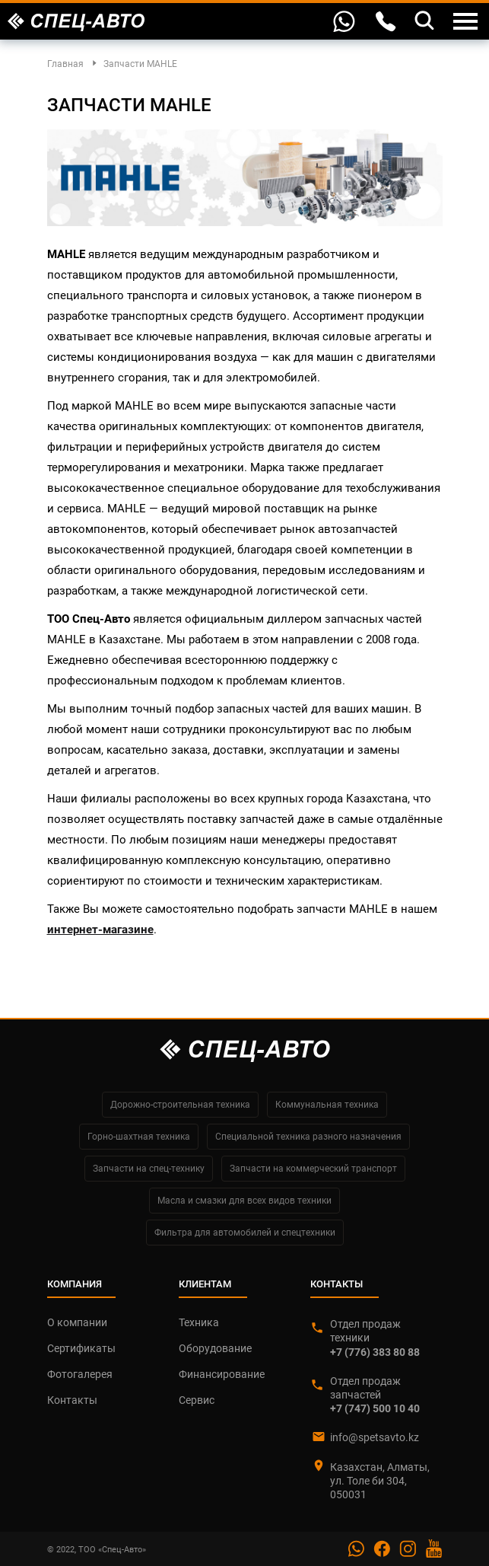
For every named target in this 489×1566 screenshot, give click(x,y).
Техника (199, 1322)
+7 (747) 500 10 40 (375, 1408)
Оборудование (215, 1348)
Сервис (196, 1400)
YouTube (433, 1548)
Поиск (425, 20)
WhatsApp (345, 20)
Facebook (382, 1548)
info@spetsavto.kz (374, 1437)
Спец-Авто (76, 22)
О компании (77, 1322)
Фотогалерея (80, 1374)
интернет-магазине (100, 929)
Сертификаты (81, 1348)
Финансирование (222, 1374)
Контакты (385, 21)
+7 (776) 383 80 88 (375, 1352)
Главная (65, 64)
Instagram (408, 1548)
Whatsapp (356, 1548)
